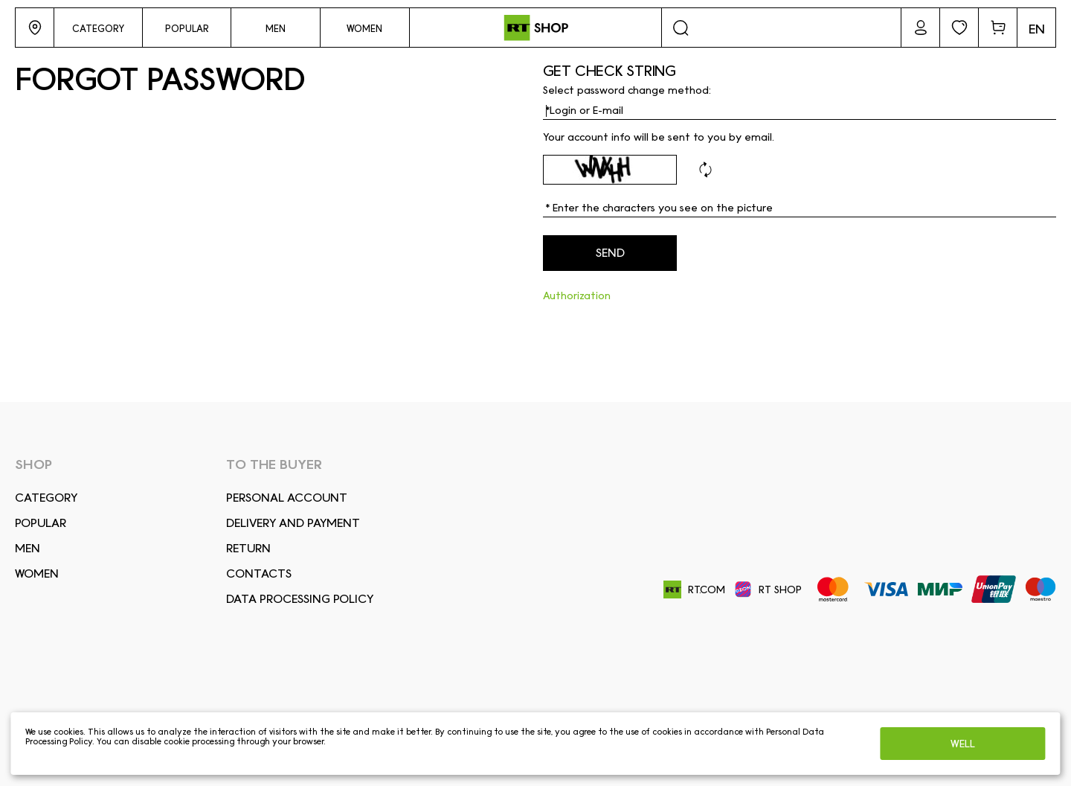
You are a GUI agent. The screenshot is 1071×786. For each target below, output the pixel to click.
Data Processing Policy (299, 599)
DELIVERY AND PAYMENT (293, 523)
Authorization (577, 295)
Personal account (286, 497)
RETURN (248, 548)
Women (37, 573)
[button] (35, 27)
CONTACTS (259, 573)
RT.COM (694, 589)
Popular (40, 523)
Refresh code (705, 170)
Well (963, 743)
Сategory (46, 497)
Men (27, 548)
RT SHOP (768, 589)
